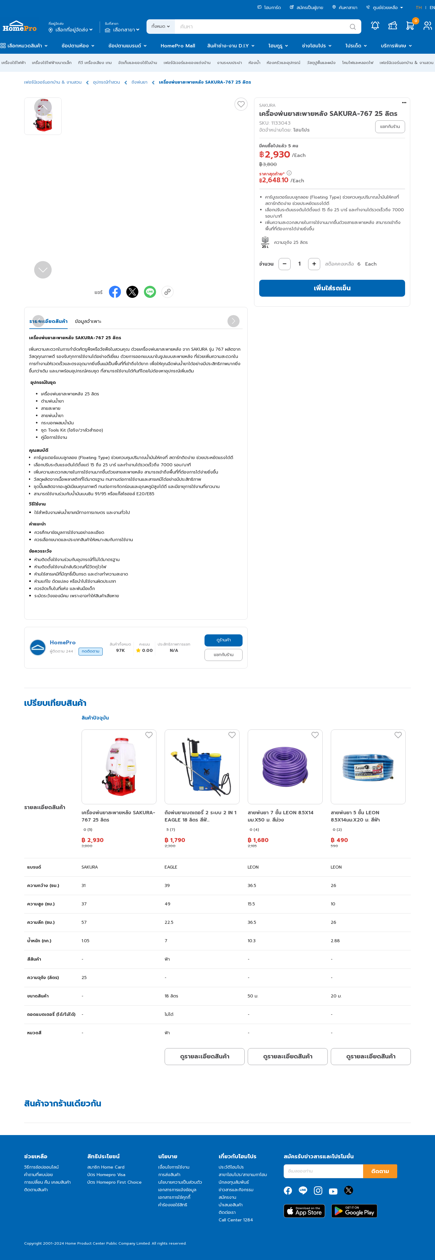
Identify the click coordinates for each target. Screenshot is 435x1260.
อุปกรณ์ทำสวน (106, 82)
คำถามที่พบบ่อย (38, 1175)
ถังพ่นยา (139, 82)
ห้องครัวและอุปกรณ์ (283, 62)
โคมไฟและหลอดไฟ (357, 62)
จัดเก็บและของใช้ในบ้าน (137, 62)
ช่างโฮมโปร (314, 45)
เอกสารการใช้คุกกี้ (174, 1197)
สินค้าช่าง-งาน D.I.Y (228, 45)
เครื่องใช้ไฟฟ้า (14, 62)
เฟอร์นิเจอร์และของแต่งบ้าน (187, 62)
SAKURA (267, 105)
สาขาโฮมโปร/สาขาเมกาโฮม (243, 1175)
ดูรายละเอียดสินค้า (204, 1056)
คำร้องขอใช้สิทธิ (172, 1205)
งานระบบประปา (229, 62)
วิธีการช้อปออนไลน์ (41, 1167)
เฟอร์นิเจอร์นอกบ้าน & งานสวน (406, 62)
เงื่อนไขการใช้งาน (173, 1167)
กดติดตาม (90, 651)
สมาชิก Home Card (105, 1167)
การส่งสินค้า (169, 1175)
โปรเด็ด (353, 45)
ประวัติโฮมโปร (231, 1167)
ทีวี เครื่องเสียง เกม (95, 62)
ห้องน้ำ (254, 62)
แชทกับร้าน (224, 655)
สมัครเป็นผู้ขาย (306, 8)
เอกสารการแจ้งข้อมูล (177, 1190)
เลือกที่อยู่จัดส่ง (71, 30)
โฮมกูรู (275, 45)
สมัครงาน (227, 1197)
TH (419, 8)
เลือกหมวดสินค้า (25, 45)
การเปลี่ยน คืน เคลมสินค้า (47, 1182)
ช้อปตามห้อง (75, 45)
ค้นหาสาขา (344, 8)
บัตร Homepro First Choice (114, 1182)
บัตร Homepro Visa (106, 1175)
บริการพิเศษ (393, 45)
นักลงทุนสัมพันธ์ (234, 1182)
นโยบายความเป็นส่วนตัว (180, 1182)
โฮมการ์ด (269, 8)
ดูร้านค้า (224, 640)
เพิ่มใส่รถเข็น (332, 288)
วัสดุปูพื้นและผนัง (321, 62)
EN (432, 8)
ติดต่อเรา (227, 1212)
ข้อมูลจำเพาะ (88, 321)
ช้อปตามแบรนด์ (124, 45)
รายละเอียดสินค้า (48, 321)
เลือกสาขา (123, 30)
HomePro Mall (178, 45)
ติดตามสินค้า (36, 1190)
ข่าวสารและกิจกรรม (236, 1190)
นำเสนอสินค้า (231, 1205)
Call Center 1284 (236, 1220)
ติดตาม (380, 1171)
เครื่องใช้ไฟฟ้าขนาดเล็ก (52, 62)
